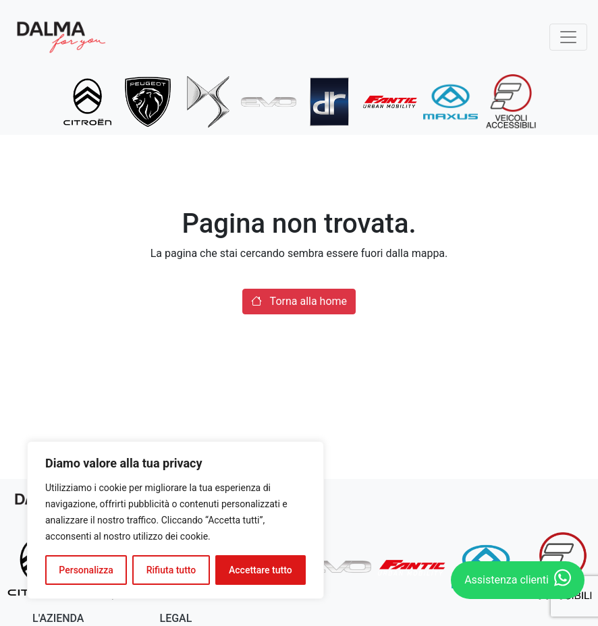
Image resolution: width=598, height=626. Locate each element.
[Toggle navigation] (568, 37)
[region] (175, 520)
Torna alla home (299, 301)
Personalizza (86, 570)
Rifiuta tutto (171, 570)
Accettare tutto (260, 570)
